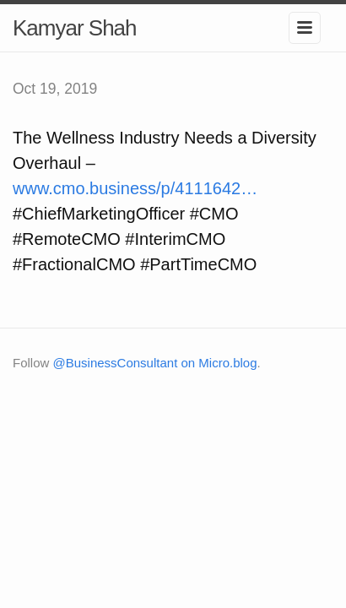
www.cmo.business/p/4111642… (135, 188)
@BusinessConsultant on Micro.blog (155, 363)
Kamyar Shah (75, 28)
